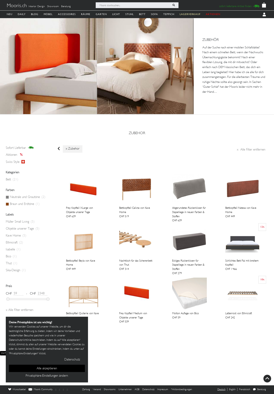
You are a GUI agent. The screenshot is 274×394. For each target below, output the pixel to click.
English (232, 389)
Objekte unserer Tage (22, 228)
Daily (22, 14)
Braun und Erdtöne (25, 204)
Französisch (244, 389)
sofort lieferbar (20, 147)
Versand (97, 389)
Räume (85, 14)
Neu (9, 14)
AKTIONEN (213, 14)
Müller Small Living (20, 221)
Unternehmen (125, 389)
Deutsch (221, 389)
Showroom (53, 6)
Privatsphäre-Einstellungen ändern (47, 375)
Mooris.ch (17, 5)
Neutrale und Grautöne (27, 197)
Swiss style (15, 161)
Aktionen (15, 155)
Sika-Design (16, 270)
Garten (101, 14)
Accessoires (67, 14)
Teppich (168, 14)
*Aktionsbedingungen (181, 389)
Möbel (48, 14)
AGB (137, 389)
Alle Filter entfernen (251, 149)
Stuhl (129, 14)
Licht (116, 14)
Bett (142, 14)
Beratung (66, 6)
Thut (11, 263)
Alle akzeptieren (47, 368)
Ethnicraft (14, 242)
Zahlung (86, 389)
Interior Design (36, 6)
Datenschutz (148, 389)
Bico (11, 256)
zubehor (137, 133)
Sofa (154, 14)
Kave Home (16, 235)
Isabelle (13, 249)
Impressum (162, 389)
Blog (34, 14)
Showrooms (110, 389)
